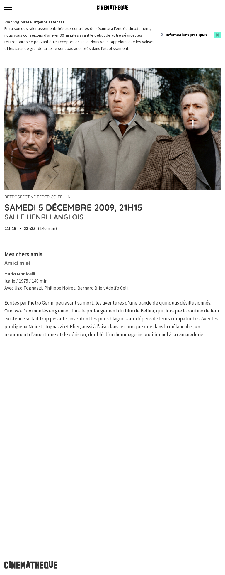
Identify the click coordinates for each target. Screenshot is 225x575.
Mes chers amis (23, 254)
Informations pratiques (186, 35)
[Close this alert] (217, 35)
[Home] (112, 7)
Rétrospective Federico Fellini (38, 197)
